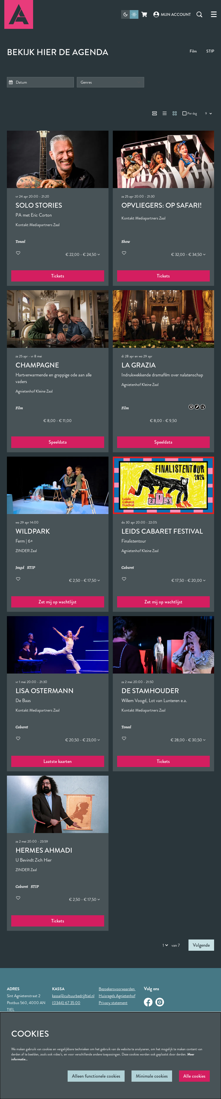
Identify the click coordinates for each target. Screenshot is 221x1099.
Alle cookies (194, 1076)
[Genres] (110, 82)
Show (125, 241)
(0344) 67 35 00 (66, 1003)
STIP (210, 51)
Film (193, 51)
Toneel (20, 241)
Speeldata (58, 442)
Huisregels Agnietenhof (117, 996)
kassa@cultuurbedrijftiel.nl (73, 996)
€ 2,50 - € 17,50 (84, 580)
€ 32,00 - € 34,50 (188, 254)
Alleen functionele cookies (96, 1076)
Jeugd (20, 567)
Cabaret (127, 567)
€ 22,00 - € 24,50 (83, 254)
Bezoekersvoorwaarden (117, 989)
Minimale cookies (152, 1076)
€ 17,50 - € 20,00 (188, 580)
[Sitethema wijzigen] (129, 14)
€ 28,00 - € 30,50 (188, 740)
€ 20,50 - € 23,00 (82, 740)
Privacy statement (113, 1003)
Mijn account (172, 14)
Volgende (201, 945)
